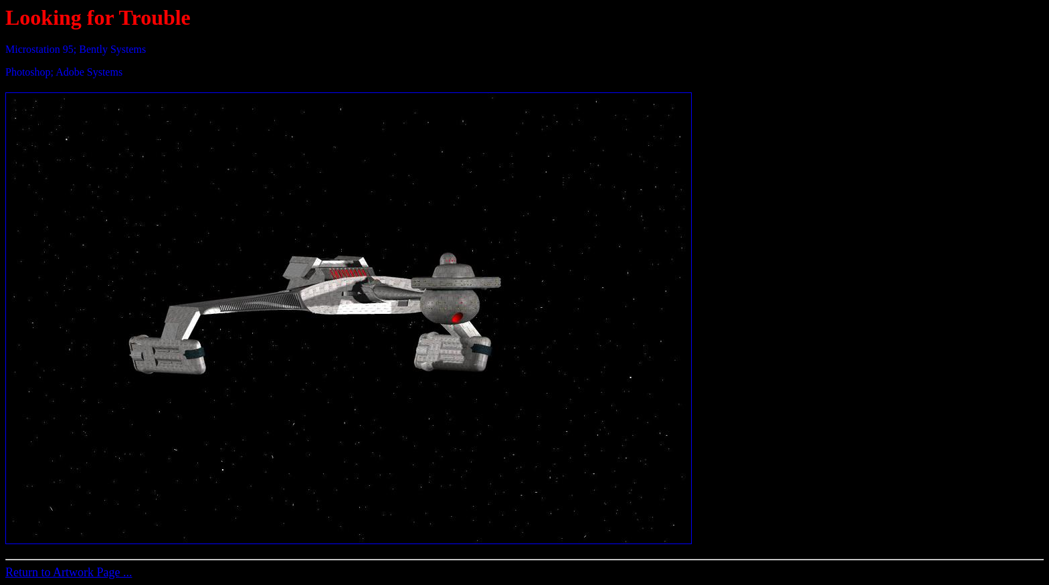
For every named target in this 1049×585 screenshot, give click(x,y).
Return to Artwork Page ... (68, 572)
